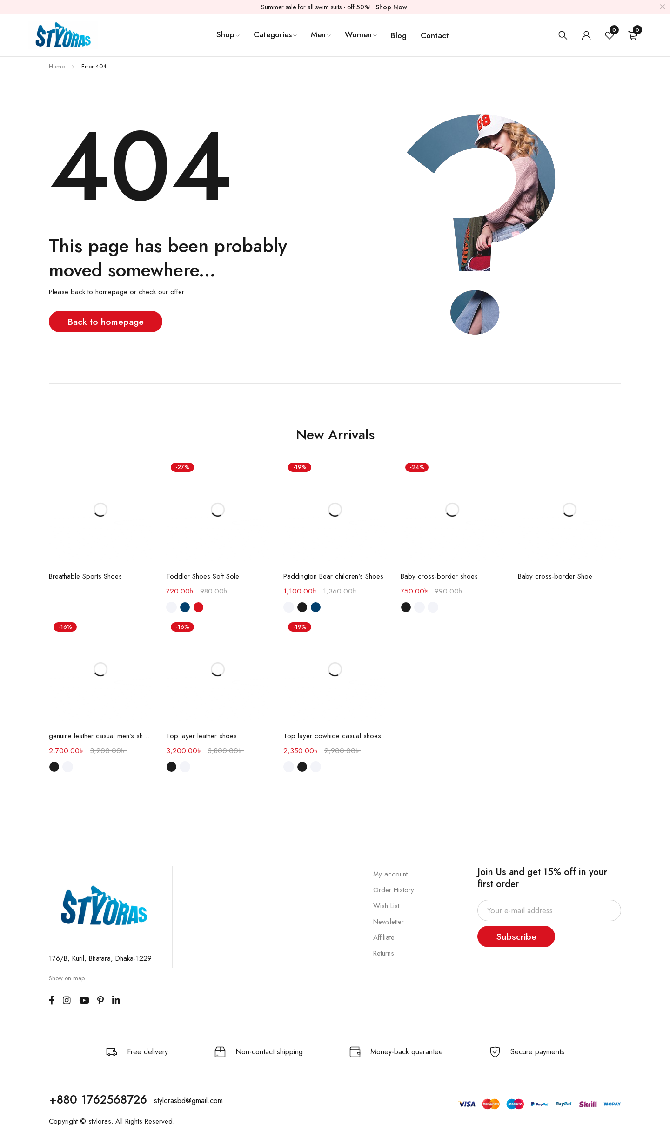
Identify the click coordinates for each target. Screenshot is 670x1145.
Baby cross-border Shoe (555, 576)
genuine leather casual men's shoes (100, 736)
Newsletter (388, 921)
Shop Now (391, 7)
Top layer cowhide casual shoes (332, 736)
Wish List (386, 906)
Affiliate (384, 937)
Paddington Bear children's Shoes (333, 576)
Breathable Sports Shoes (85, 576)
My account (390, 874)
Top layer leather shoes (201, 736)
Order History (393, 890)
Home (57, 66)
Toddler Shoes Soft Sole (202, 576)
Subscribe (517, 936)
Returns (383, 953)
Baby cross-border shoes (439, 576)
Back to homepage (107, 321)
